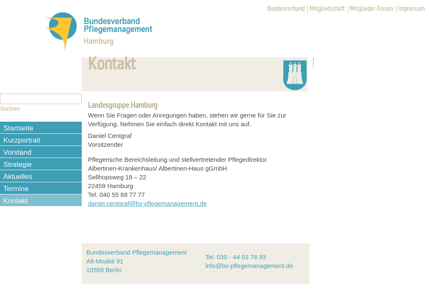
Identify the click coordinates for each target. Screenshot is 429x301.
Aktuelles (17, 177)
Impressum (411, 9)
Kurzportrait (21, 140)
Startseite (18, 128)
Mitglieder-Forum (371, 9)
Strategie (17, 164)
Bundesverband (286, 9)
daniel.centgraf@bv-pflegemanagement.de (147, 203)
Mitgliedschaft (327, 9)
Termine (15, 189)
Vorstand (17, 152)
